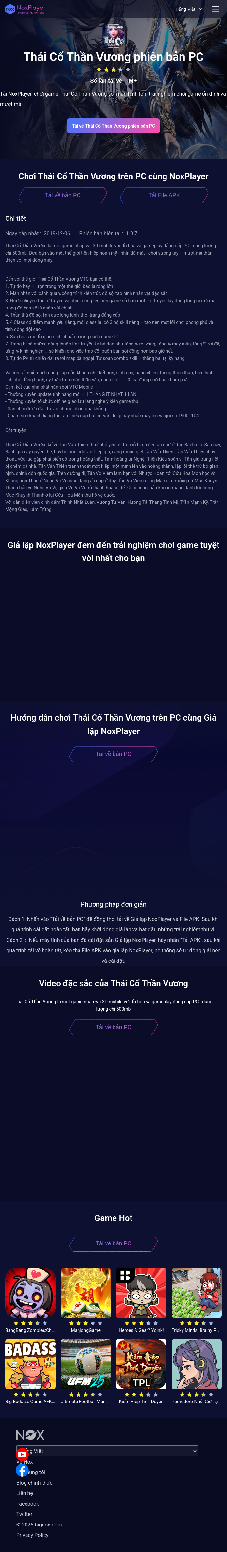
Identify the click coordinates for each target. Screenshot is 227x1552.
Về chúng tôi (30, 1472)
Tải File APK (164, 195)
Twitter (24, 1514)
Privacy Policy (32, 1535)
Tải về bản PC (62, 195)
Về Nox (24, 1462)
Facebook (27, 1504)
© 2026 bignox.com (39, 1525)
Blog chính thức (34, 1483)
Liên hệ (24, 1493)
